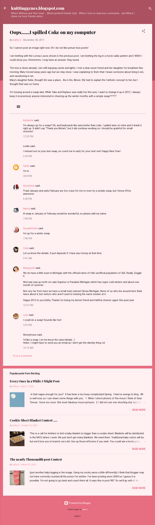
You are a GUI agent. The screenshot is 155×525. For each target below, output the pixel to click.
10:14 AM (28, 347)
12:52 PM (28, 136)
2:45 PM (27, 156)
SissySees (29, 185)
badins (85, 509)
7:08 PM (27, 218)
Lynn (25, 314)
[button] (143, 31)
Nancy (26, 208)
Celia (25, 248)
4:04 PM (27, 176)
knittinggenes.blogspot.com (37, 8)
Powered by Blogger (77, 503)
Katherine (28, 120)
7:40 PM (27, 238)
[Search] (150, 9)
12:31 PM (28, 305)
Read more (138, 409)
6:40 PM (27, 198)
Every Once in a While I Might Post (34, 381)
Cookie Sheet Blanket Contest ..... (33, 420)
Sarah (26, 165)
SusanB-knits (30, 228)
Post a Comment (22, 355)
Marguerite (29, 267)
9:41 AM (27, 258)
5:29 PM (27, 325)
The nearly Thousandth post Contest (36, 459)
